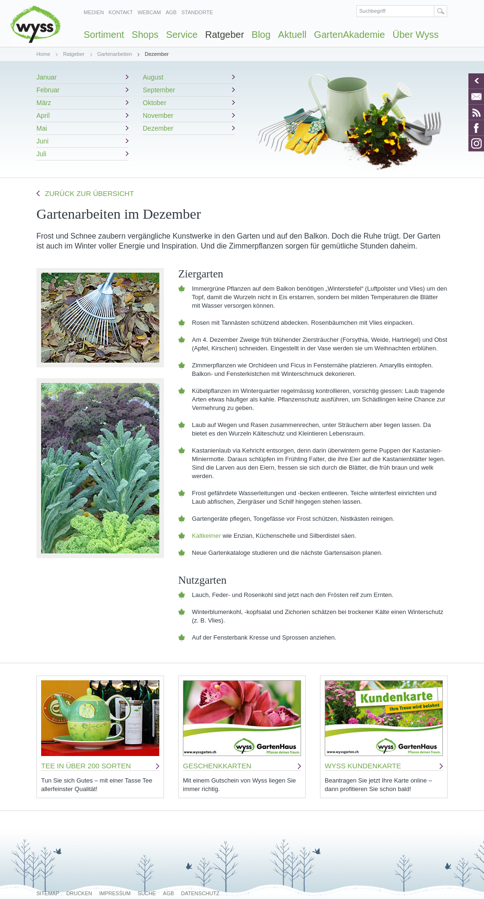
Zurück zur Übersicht (89, 193)
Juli (41, 154)
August (153, 77)
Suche (147, 893)
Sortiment (104, 34)
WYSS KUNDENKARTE (363, 766)
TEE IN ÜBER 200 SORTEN (86, 766)
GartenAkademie (349, 34)
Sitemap (47, 893)
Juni (42, 141)
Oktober (154, 103)
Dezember (158, 128)
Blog (260, 34)
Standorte (197, 12)
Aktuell (292, 34)
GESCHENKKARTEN (217, 766)
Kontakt (121, 12)
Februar (48, 90)
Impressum (115, 893)
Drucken (79, 893)
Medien (94, 12)
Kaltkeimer (206, 535)
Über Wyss (415, 34)
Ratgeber (224, 34)
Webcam (149, 12)
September (159, 90)
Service (182, 34)
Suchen (440, 11)
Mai (41, 128)
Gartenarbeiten (114, 54)
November (158, 115)
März (43, 103)
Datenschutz (200, 893)
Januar (46, 77)
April (43, 115)
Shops (145, 34)
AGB (170, 12)
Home (43, 54)
